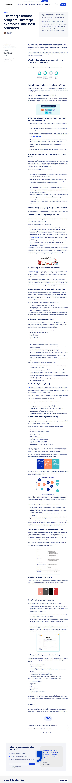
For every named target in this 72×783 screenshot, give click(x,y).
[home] (9, 4)
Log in (57, 4)
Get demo (63, 4)
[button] (20, 4)
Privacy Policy (17, 767)
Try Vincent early (45, 1)
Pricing (26, 4)
